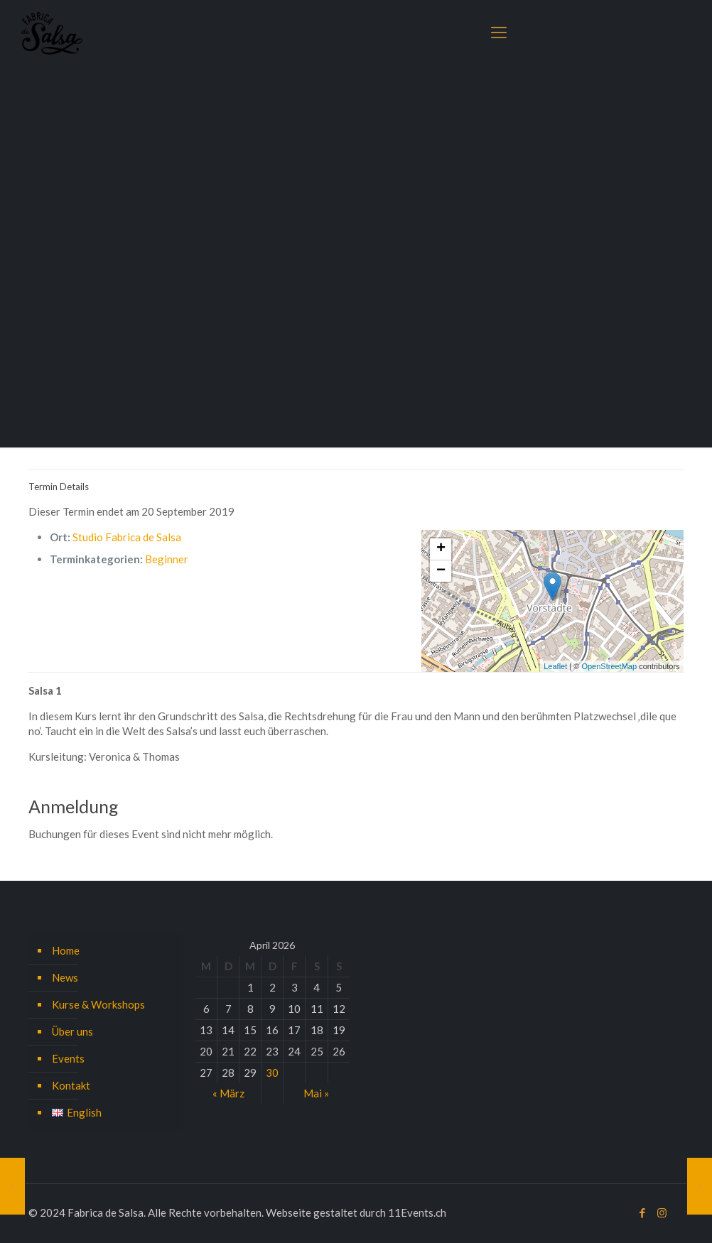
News (65, 977)
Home (66, 950)
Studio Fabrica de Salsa (126, 537)
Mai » (316, 1093)
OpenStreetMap (609, 666)
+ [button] (441, 549)
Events (68, 1058)
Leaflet (555, 666)
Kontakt (71, 1085)
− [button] (441, 571)
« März (228, 1093)
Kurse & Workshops (98, 1004)
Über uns (72, 1031)
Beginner (166, 559)
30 (272, 1072)
